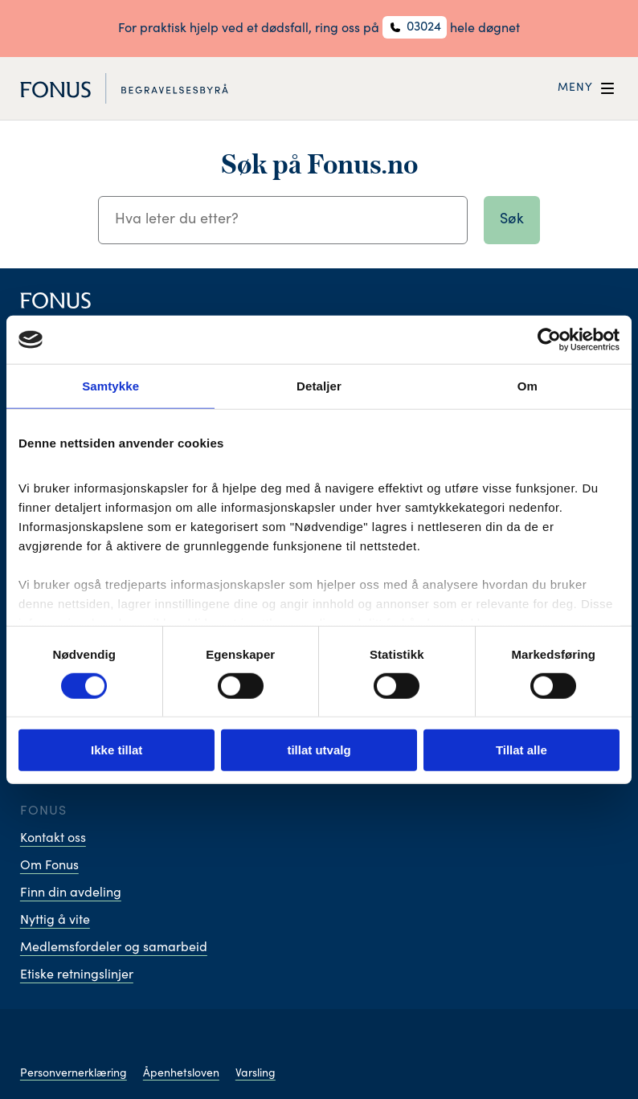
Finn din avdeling (70, 893)
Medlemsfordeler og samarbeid (113, 948)
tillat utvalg (318, 750)
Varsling (255, 1074)
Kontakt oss (53, 838)
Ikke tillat (116, 750)
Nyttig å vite (55, 920)
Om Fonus (49, 866)
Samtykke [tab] (110, 386)
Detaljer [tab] (319, 386)
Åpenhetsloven (181, 1074)
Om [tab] (527, 386)
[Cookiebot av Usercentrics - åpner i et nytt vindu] (549, 340)
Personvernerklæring (73, 1074)
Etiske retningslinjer (76, 975)
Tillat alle (521, 750)
